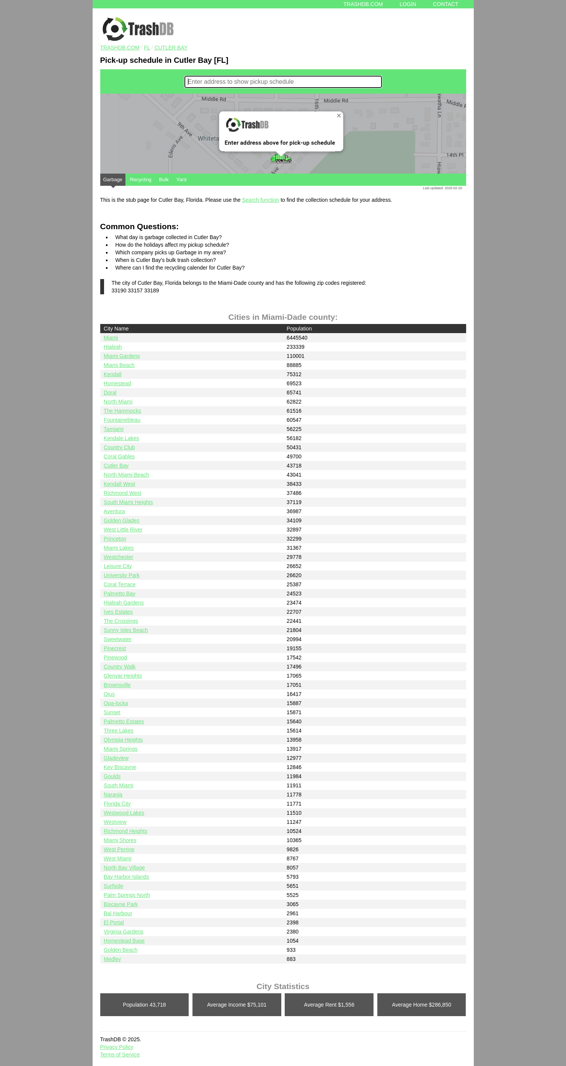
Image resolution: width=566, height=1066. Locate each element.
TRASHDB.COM (119, 48)
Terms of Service (120, 1055)
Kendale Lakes (121, 438)
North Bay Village (124, 868)
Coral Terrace (120, 584)
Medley (112, 959)
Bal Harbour (118, 913)
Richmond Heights (125, 831)
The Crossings (121, 621)
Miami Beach (119, 365)
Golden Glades (121, 520)
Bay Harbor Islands (126, 877)
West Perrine (119, 849)
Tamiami (113, 429)
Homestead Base (124, 941)
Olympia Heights (123, 740)
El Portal (114, 922)
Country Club (119, 447)
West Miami (117, 858)
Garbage (113, 181)
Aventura (114, 511)
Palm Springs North (127, 895)
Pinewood (115, 657)
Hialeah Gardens (124, 603)
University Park (121, 575)
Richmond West (122, 493)
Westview (115, 822)
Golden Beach (121, 950)
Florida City (117, 804)
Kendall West (119, 484)
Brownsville (117, 685)
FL (147, 48)
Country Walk (120, 667)
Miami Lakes (119, 548)
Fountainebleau (122, 420)
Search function (260, 200)
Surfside (113, 886)
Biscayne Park (121, 904)
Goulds (112, 776)
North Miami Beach (126, 475)
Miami (111, 338)
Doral (110, 392)
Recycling (140, 179)
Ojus (109, 694)
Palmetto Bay (119, 593)
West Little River (123, 530)
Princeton (115, 539)
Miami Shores (120, 840)
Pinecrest (115, 648)
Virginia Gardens (123, 932)
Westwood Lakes (124, 813)
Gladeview (116, 758)
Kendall (113, 374)
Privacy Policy (116, 1047)
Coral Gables (119, 456)
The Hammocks (122, 411)
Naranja (113, 795)
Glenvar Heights (123, 676)
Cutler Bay (171, 48)
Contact (446, 4)
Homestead (117, 383)
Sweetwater (117, 639)
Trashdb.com (363, 4)
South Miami (118, 785)
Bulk (163, 179)
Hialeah (113, 347)
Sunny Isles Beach (126, 630)
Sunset (112, 712)
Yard (181, 179)
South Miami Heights (128, 502)
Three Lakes (118, 731)
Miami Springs (121, 749)
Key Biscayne (120, 767)
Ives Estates (118, 612)
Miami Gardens (122, 356)
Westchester (118, 557)
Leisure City (118, 566)
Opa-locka (116, 703)
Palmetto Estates (124, 721)
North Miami (118, 402)
